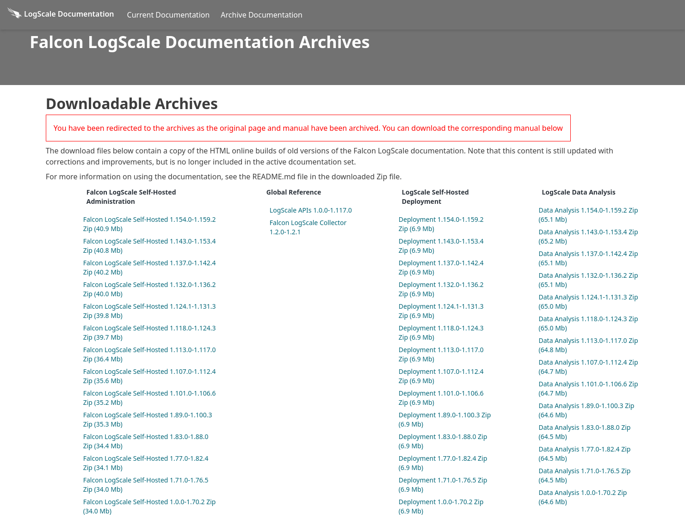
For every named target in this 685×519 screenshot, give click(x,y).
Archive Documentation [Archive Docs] (261, 15)
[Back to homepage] (60, 14)
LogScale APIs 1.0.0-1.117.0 (311, 210)
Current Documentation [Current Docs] (168, 15)
